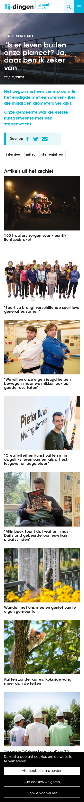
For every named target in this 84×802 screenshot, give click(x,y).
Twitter (35, 139)
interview (13, 154)
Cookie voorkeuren (42, 793)
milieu (31, 154)
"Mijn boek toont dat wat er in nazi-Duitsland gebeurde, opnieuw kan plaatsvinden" (37, 536)
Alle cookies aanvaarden (42, 771)
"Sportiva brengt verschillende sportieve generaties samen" (41, 310)
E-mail (44, 139)
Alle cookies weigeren (42, 782)
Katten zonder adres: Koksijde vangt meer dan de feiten (38, 682)
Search (69, 6)
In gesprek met (20, 36)
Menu (79, 6)
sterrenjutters (52, 154)
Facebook (27, 139)
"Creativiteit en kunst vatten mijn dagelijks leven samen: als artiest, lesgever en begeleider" (36, 460)
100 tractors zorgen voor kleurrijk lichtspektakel (35, 238)
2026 (43, 6)
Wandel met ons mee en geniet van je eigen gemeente (40, 610)
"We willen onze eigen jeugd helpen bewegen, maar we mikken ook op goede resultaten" (37, 384)
